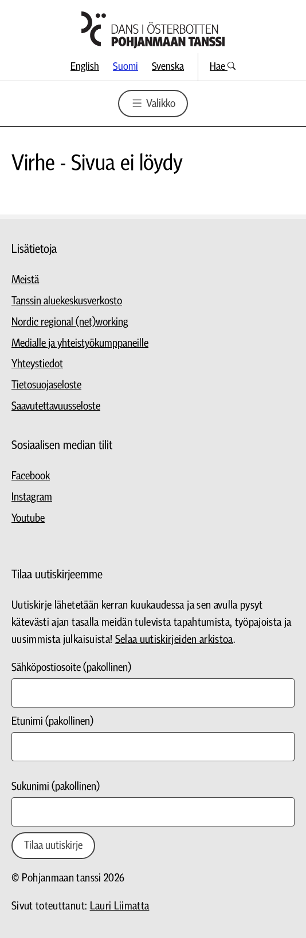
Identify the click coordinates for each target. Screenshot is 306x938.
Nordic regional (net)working (69, 322)
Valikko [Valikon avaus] (153, 103)
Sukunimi (55, 786)
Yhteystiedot (37, 364)
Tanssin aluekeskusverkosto (66, 301)
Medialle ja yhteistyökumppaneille (79, 343)
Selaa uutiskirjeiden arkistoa (174, 639)
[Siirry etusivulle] (153, 30)
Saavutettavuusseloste (55, 406)
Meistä (25, 280)
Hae (223, 66)
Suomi (125, 66)
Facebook (30, 476)
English (84, 66)
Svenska (168, 66)
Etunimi (52, 721)
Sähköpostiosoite (71, 667)
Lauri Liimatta (120, 906)
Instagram (31, 497)
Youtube (28, 518)
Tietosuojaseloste (46, 385)
